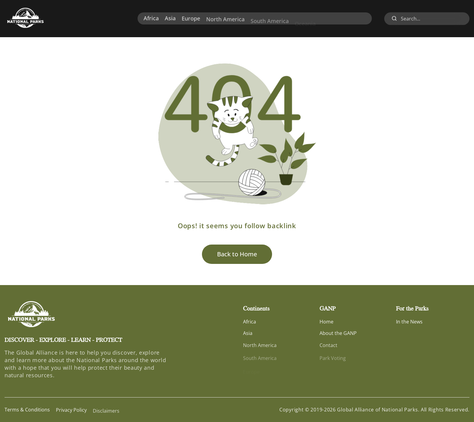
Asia (170, 19)
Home (326, 322)
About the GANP (338, 334)
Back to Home (237, 254)
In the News (409, 322)
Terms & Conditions (27, 410)
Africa (151, 18)
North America (225, 22)
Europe (191, 20)
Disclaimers (106, 414)
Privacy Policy (71, 411)
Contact (328, 348)
